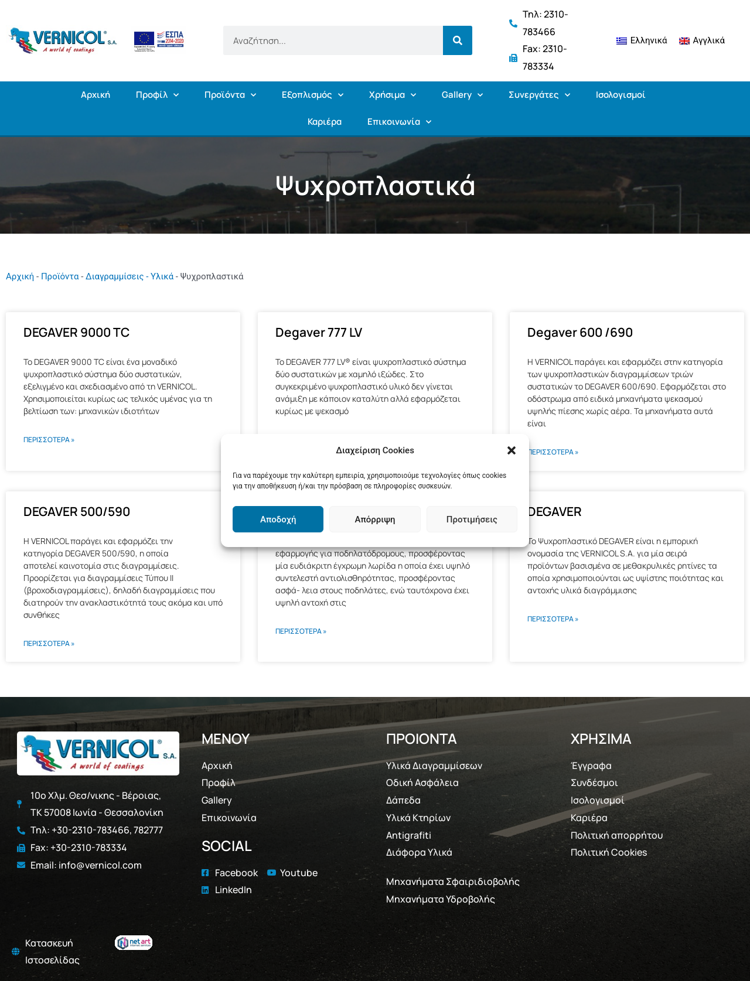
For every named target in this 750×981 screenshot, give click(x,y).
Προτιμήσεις (471, 519)
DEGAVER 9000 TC (76, 332)
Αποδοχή (278, 519)
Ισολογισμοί (621, 94)
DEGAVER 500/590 (76, 511)
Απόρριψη (374, 519)
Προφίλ (157, 95)
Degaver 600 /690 (580, 332)
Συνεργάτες (539, 95)
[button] (511, 451)
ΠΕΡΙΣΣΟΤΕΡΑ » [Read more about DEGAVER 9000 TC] (49, 440)
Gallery (462, 95)
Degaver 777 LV (318, 332)
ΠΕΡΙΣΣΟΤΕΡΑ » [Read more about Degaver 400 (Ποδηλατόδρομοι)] (301, 631)
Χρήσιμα (392, 95)
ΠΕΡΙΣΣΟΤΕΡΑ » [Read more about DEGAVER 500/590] (49, 643)
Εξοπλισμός (312, 95)
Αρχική (95, 94)
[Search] (457, 40)
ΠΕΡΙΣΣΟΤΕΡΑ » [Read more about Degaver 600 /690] (553, 452)
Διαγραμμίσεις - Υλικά (129, 276)
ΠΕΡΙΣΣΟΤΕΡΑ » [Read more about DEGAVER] (553, 619)
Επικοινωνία (399, 122)
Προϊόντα (230, 95)
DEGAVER (554, 511)
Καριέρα (325, 121)
